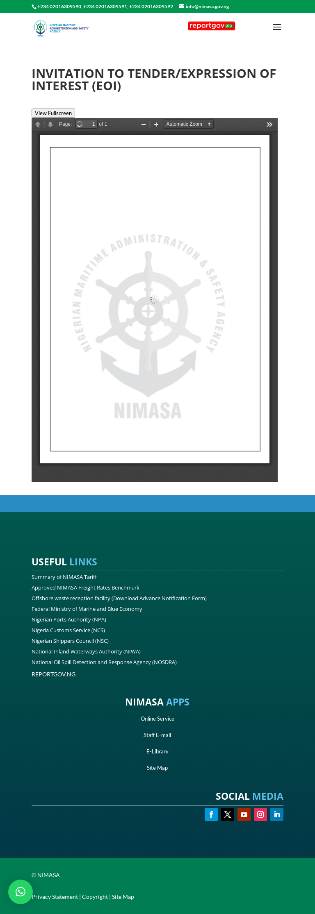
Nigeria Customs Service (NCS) (68, 630)
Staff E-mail (157, 735)
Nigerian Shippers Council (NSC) (70, 640)
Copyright (95, 896)
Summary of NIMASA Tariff (64, 577)
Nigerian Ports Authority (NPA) (69, 619)
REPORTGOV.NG (53, 674)
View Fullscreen (53, 113)
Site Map (157, 767)
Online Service (157, 718)
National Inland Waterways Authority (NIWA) (86, 651)
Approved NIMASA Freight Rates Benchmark (85, 587)
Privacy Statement (55, 896)
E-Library (157, 751)
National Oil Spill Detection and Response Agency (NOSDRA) (104, 662)
